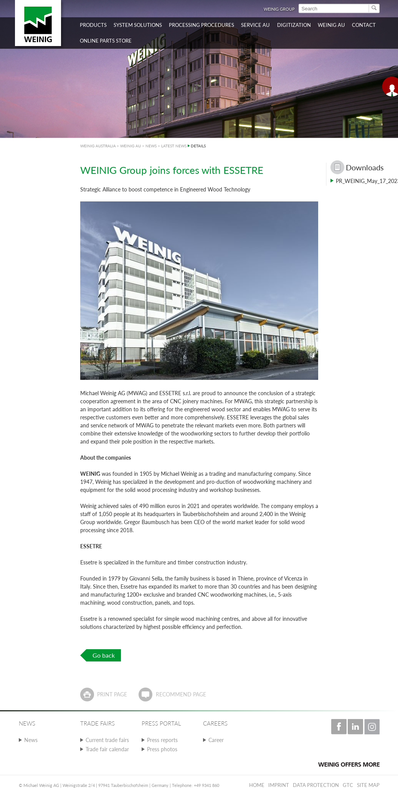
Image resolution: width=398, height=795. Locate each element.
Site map (368, 785)
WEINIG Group (279, 9)
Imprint (278, 785)
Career (216, 740)
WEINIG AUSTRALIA (98, 145)
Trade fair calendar (107, 749)
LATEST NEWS (174, 145)
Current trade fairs (107, 740)
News (31, 740)
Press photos (162, 749)
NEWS (151, 145)
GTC (348, 785)
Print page (112, 694)
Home (256, 785)
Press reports (162, 740)
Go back (103, 655)
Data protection (316, 785)
